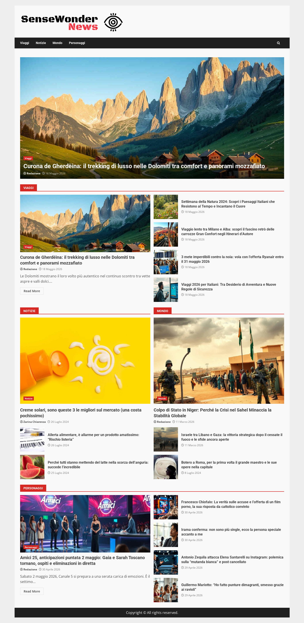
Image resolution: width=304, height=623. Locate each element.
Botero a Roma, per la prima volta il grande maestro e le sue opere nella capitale (166, 467)
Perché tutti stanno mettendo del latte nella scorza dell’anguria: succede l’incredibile (32, 467)
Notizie (41, 43)
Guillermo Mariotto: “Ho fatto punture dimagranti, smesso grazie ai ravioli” (166, 590)
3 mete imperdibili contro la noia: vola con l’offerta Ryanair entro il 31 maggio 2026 (166, 262)
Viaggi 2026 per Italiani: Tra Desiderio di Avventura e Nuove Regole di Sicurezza (166, 290)
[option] (152, 118)
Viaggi (24, 43)
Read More (32, 291)
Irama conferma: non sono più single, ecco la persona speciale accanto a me (166, 535)
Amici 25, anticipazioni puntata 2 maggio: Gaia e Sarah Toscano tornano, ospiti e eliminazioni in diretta (85, 524)
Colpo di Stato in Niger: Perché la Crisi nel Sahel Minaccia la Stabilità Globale (219, 361)
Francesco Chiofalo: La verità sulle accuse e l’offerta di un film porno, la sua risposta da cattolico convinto (166, 507)
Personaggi (77, 43)
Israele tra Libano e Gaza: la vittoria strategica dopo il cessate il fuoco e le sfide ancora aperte (166, 439)
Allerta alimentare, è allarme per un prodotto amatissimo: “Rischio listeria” (32, 439)
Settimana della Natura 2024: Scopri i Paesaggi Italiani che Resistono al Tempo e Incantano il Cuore (166, 207)
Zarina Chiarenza (34, 422)
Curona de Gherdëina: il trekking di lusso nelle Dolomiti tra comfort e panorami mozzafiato (152, 118)
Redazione (33, 173)
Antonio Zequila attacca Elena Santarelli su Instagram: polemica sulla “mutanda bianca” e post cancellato (166, 562)
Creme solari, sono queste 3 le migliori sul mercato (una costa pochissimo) (85, 361)
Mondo (57, 43)
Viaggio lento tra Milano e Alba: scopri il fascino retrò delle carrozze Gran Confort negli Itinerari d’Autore (166, 234)
